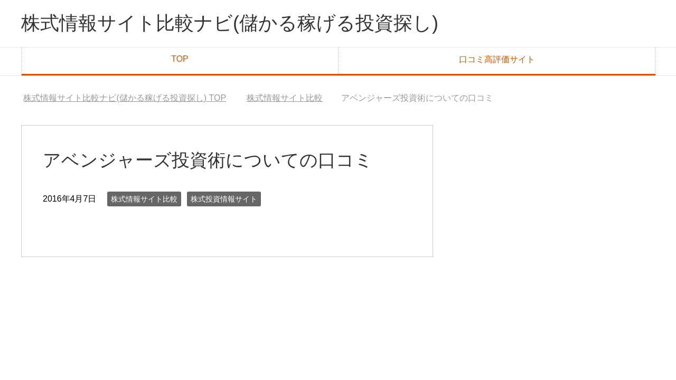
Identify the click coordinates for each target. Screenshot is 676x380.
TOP (180, 58)
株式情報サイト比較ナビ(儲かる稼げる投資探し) (229, 23)
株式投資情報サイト (224, 199)
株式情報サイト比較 (144, 199)
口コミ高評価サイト (497, 59)
